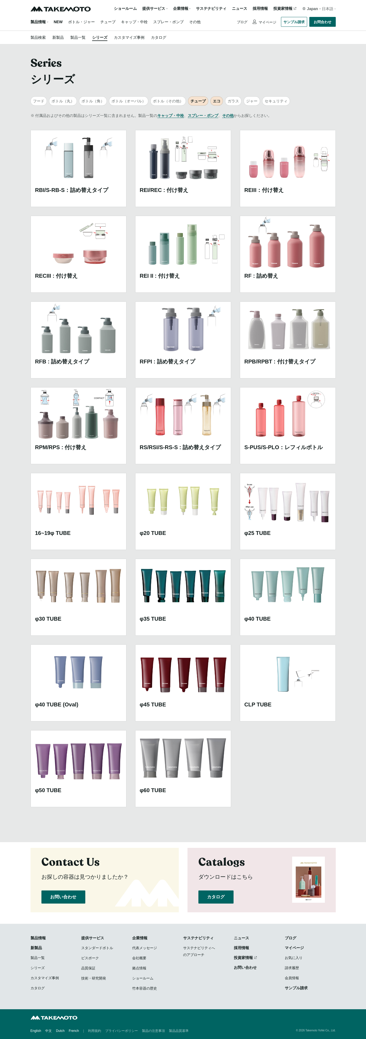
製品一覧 (78, 37)
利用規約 (94, 1031)
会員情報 (292, 978)
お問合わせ (322, 22)
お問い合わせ (63, 897)
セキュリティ (276, 101)
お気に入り (294, 958)
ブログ (242, 22)
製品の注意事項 (153, 1031)
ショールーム (125, 9)
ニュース (239, 9)
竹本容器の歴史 (144, 988)
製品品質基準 (179, 1031)
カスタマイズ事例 (129, 37)
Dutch (60, 1031)
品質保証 (88, 968)
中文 (48, 1031)
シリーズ (99, 37)
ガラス (233, 101)
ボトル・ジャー (81, 22)
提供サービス (92, 938)
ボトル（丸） (63, 101)
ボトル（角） (92, 101)
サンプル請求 (294, 22)
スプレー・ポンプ (168, 22)
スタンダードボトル (97, 948)
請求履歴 (292, 968)
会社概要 (139, 958)
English (36, 1031)
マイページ (267, 22)
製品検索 (38, 37)
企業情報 (139, 938)
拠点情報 (139, 968)
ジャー (252, 101)
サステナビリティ (211, 9)
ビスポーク (90, 958)
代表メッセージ (144, 948)
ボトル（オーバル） (128, 101)
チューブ (108, 22)
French (74, 1031)
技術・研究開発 (93, 978)
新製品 (58, 37)
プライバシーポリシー (121, 1031)
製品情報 (38, 22)
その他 (195, 22)
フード (38, 101)
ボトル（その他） (168, 101)
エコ (216, 101)
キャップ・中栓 (134, 22)
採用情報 (260, 9)
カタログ (158, 37)
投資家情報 (282, 9)
